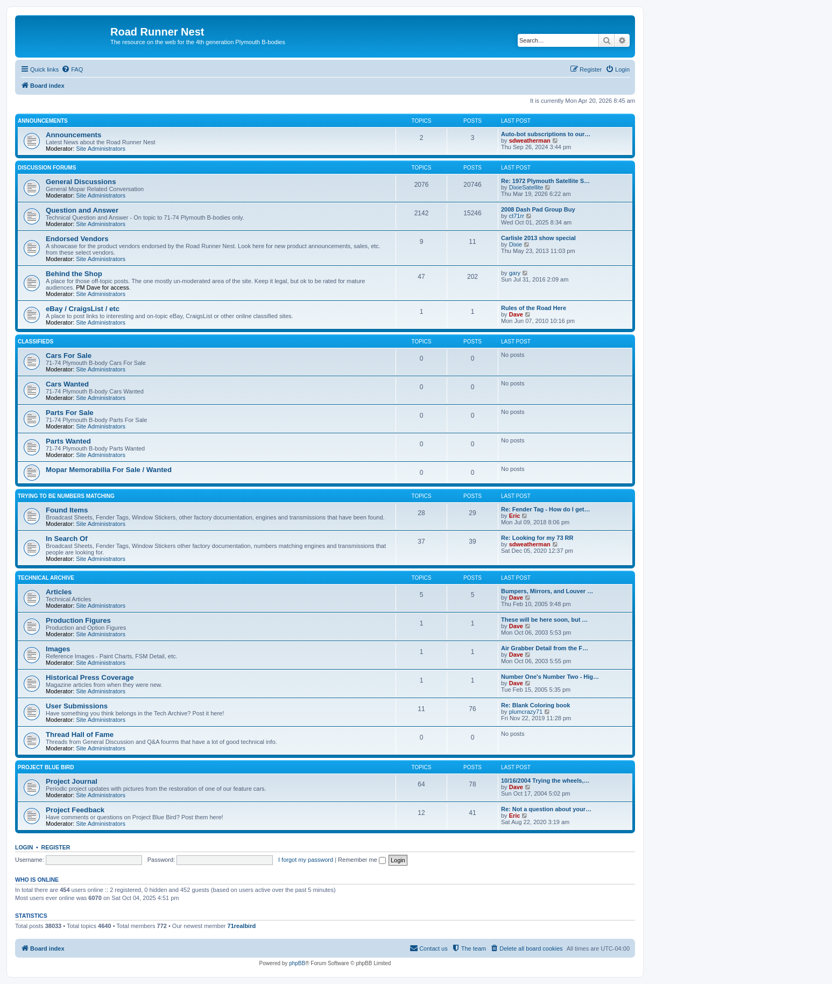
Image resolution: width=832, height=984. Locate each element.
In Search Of (67, 539)
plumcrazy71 (525, 711)
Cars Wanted (67, 384)
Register (55, 847)
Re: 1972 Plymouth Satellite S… (545, 181)
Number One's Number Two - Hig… (550, 676)
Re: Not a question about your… (546, 809)
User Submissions (77, 706)
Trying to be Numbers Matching (66, 496)
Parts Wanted (68, 441)
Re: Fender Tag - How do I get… (545, 509)
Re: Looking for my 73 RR (537, 538)
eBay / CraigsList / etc (82, 309)
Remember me (362, 859)
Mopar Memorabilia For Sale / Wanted (109, 470)
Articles (59, 592)
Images (58, 649)
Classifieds (35, 342)
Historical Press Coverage (89, 677)
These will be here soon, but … (544, 619)
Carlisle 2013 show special (538, 238)
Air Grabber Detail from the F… (544, 648)
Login (24, 847)
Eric (514, 515)
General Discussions (81, 182)
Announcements (43, 121)
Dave (516, 314)
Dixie (515, 244)
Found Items (67, 510)
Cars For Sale (68, 356)
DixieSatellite (526, 187)
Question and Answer (82, 210)
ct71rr (516, 216)
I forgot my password (305, 859)
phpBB (297, 963)
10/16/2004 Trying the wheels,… (545, 780)
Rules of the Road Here (533, 308)
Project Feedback (75, 810)
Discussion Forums (47, 168)
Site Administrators (100, 148)
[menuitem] (72, 69)
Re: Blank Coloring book (535, 705)
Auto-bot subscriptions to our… (545, 134)
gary (514, 273)
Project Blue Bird (46, 767)
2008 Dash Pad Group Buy (538, 209)
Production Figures (78, 620)
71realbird (242, 926)
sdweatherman (530, 140)
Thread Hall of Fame (80, 734)
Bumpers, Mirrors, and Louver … (547, 591)
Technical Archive (46, 578)
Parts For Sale (70, 413)
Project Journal (71, 781)
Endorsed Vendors (77, 239)
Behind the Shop (74, 274)
